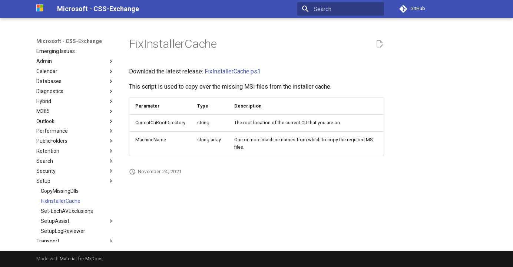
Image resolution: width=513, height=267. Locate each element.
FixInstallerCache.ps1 (233, 71)
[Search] (340, 9)
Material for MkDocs (81, 258)
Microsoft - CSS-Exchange (69, 41)
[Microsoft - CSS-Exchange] (40, 8)
